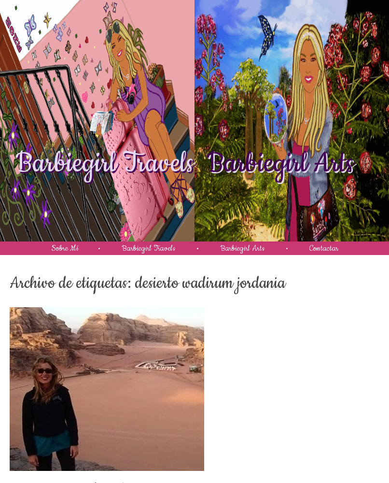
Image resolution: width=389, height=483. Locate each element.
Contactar (323, 248)
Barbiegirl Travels (104, 163)
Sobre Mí (65, 248)
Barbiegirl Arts (280, 163)
